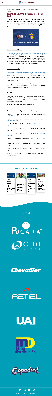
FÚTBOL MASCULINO (18, 9)
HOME (8, 9)
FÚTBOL (11, 9)
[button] (43, 181)
